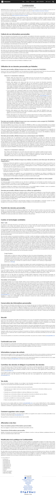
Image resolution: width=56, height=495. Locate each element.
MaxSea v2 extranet (28, 488)
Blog (23, 1)
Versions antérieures (28, 486)
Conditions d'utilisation (28, 480)
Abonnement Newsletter (28, 487)
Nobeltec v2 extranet (28, 489)
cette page (13, 261)
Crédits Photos (28, 483)
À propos (33, 1)
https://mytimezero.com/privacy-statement (40, 10)
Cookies (28, 484)
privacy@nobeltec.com (44, 95)
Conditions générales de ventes (28, 479)
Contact (27, 1)
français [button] (48, 1)
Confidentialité (28, 482)
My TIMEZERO (40, 1)
